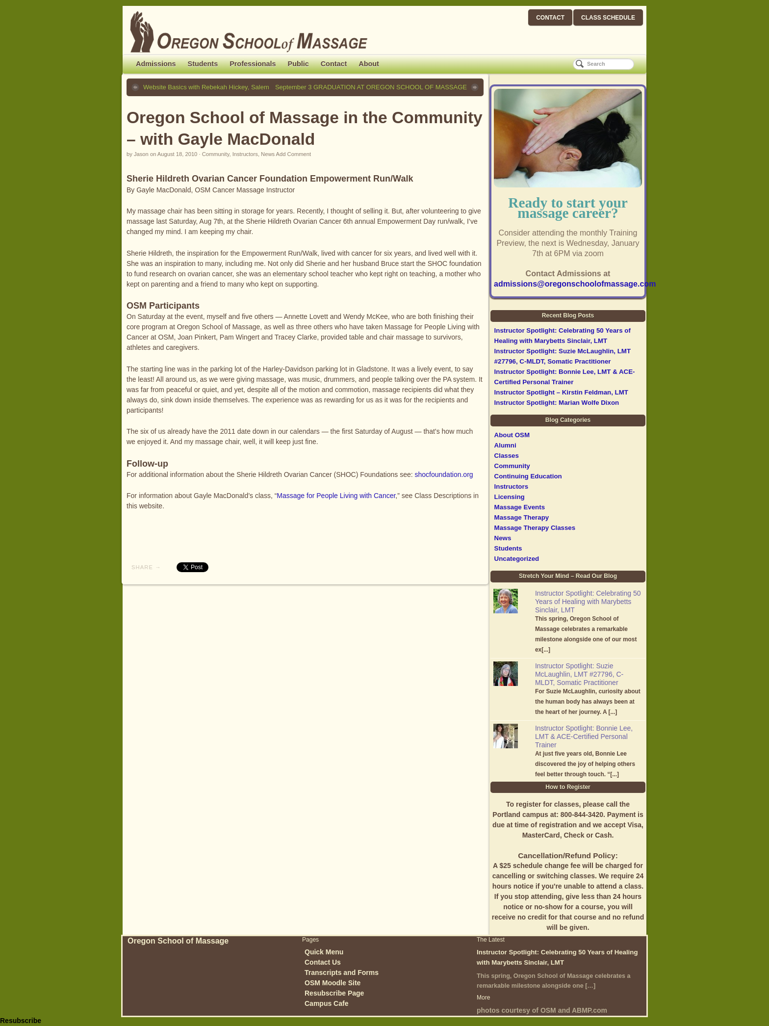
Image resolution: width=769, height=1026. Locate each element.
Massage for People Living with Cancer (336, 496)
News (268, 154)
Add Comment (293, 154)
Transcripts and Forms (342, 972)
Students (203, 64)
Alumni (505, 445)
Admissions (156, 64)
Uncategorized (516, 558)
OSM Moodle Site (332, 983)
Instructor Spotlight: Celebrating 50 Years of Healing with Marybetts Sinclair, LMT (588, 601)
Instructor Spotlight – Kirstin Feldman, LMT (561, 392)
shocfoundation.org (444, 474)
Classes (506, 455)
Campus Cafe (326, 1003)
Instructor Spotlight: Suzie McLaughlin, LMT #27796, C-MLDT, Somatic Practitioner (579, 674)
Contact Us (323, 962)
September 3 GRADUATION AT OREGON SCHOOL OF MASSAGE (371, 87)
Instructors (245, 154)
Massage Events (519, 507)
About (369, 64)
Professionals (253, 64)
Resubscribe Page (334, 993)
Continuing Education (528, 476)
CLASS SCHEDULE (608, 17)
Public (298, 64)
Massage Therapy (521, 517)
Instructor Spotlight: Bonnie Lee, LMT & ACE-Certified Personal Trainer (584, 736)
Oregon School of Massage (178, 941)
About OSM (512, 435)
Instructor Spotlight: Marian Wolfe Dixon (556, 402)
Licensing (509, 496)
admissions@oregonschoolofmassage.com (575, 284)
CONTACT (550, 17)
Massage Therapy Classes (535, 527)
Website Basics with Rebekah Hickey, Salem (206, 87)
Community (216, 154)
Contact (334, 64)
